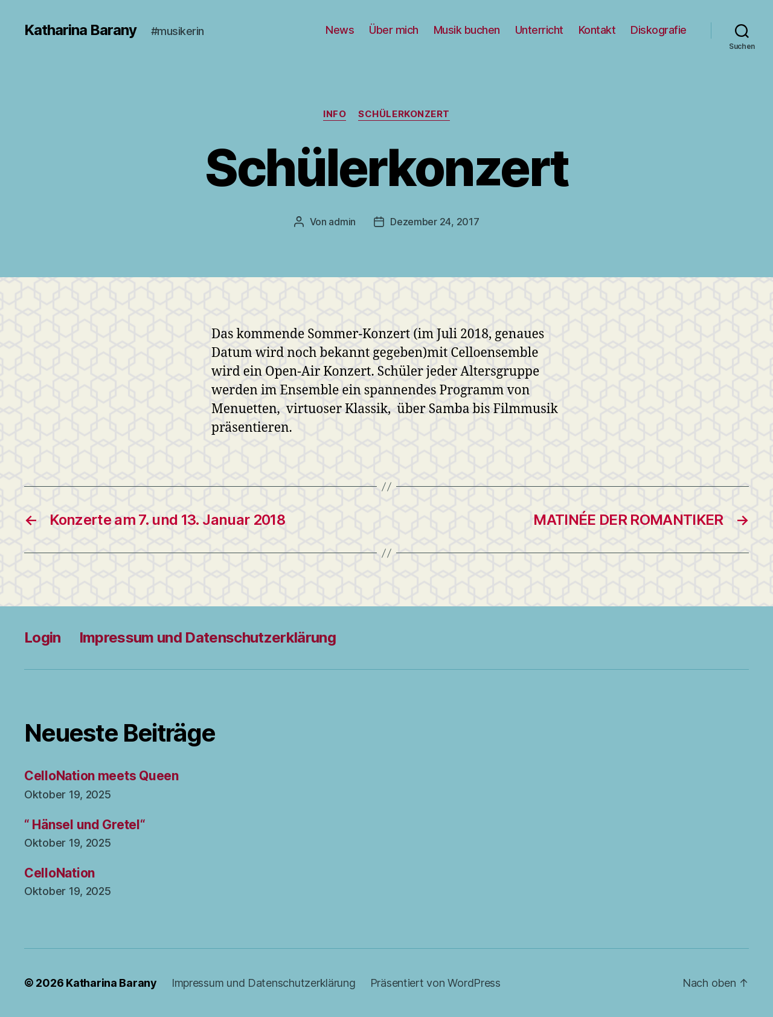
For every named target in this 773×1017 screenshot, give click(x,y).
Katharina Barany (80, 30)
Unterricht (539, 30)
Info (334, 114)
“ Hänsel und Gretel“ (85, 824)
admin (342, 222)
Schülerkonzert (404, 114)
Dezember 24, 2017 (434, 222)
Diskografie (658, 30)
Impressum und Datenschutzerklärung (207, 637)
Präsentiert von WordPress (435, 983)
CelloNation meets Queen (101, 775)
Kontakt (597, 30)
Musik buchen (467, 30)
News (340, 30)
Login (42, 637)
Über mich (394, 30)
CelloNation (59, 873)
